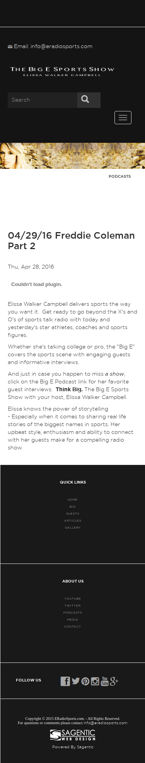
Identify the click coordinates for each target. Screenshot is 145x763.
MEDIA (72, 619)
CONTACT (72, 626)
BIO (73, 506)
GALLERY (73, 527)
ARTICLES (72, 520)
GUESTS (72, 513)
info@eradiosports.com (106, 723)
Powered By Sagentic (73, 747)
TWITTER (73, 605)
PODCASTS (72, 612)
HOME (73, 499)
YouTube (73, 598)
